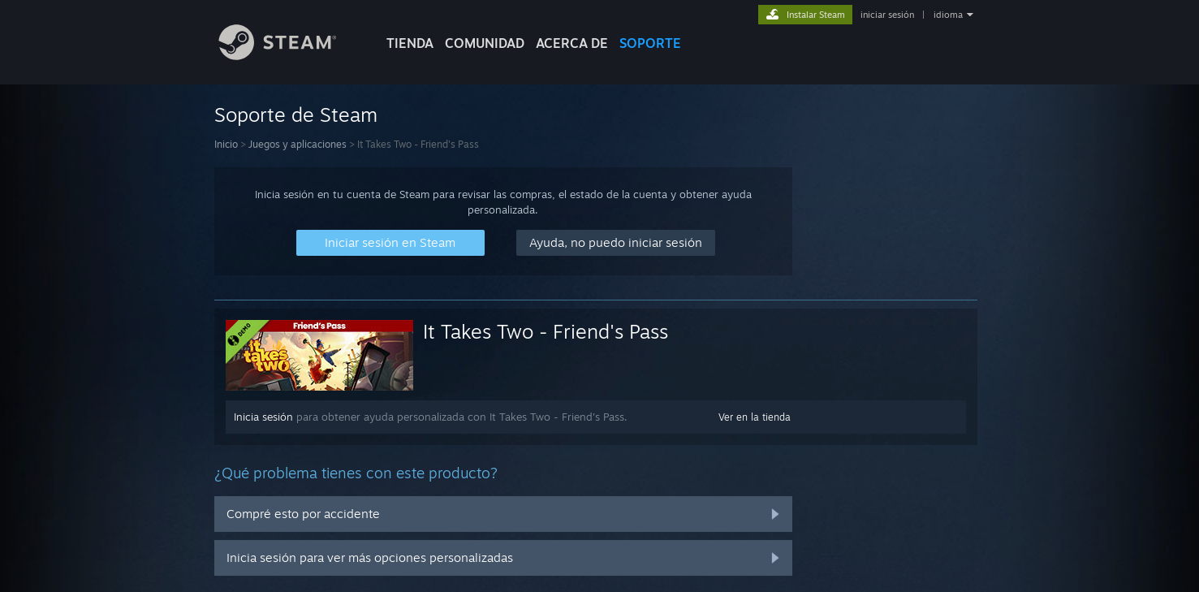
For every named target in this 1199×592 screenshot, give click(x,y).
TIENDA (409, 43)
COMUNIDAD (484, 43)
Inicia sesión (263, 416)
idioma (948, 14)
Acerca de (572, 43)
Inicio (226, 144)
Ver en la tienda (754, 417)
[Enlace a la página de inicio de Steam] (289, 56)
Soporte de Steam (295, 114)
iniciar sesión (887, 14)
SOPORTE (650, 43)
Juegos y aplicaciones (297, 144)
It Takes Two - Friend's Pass (545, 331)
